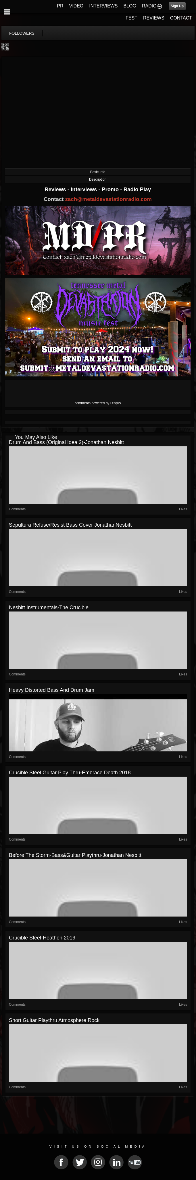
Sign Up (177, 6)
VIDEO (76, 5)
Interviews (84, 189)
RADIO (149, 5)
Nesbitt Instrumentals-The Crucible (49, 607)
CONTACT (181, 17)
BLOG (130, 5)
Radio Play (137, 189)
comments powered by (98, 403)
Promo (111, 189)
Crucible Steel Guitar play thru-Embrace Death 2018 (70, 772)
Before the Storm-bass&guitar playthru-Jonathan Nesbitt (75, 855)
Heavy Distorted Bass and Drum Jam (51, 690)
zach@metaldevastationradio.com (108, 199)
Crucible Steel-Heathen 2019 (42, 938)
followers (21, 33)
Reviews (56, 189)
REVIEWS (153, 17)
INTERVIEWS (103, 5)
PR (60, 5)
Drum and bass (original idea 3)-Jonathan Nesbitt (66, 442)
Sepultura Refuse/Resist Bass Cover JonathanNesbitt (70, 525)
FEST (131, 17)
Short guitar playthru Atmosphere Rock (54, 1020)
